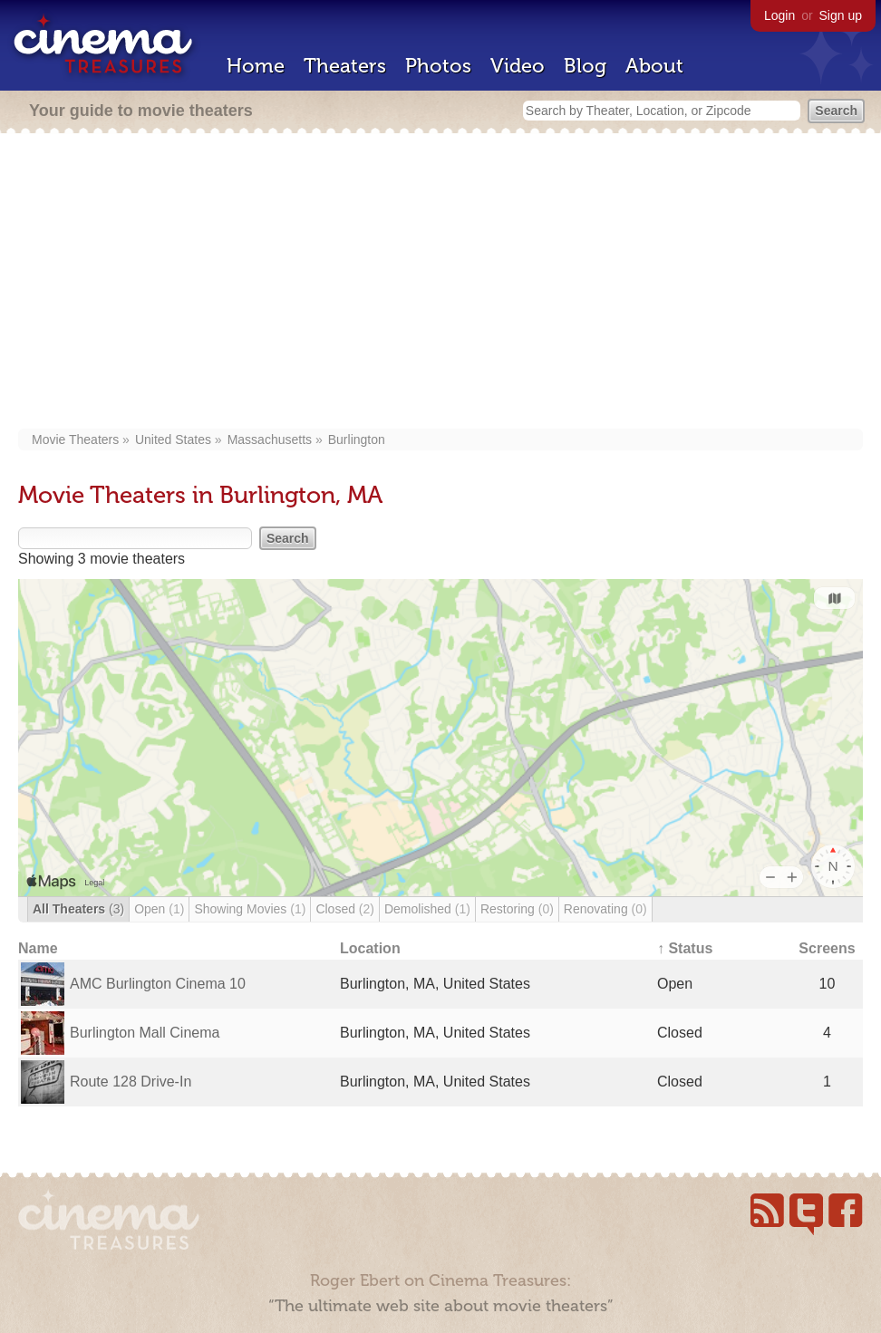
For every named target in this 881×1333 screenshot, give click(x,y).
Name (38, 948)
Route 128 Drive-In (130, 1081)
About (654, 65)
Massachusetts (270, 439)
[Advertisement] (440, 283)
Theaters (345, 65)
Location (370, 948)
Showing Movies (249, 909)
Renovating (605, 909)
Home (256, 65)
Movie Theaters (75, 439)
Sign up (840, 15)
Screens (827, 948)
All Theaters (78, 909)
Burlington (356, 439)
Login (779, 15)
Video (517, 65)
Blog (585, 65)
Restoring (517, 909)
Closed (344, 909)
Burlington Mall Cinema (144, 1032)
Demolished (427, 909)
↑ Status (684, 948)
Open (159, 909)
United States (173, 439)
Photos (438, 65)
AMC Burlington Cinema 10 (158, 983)
